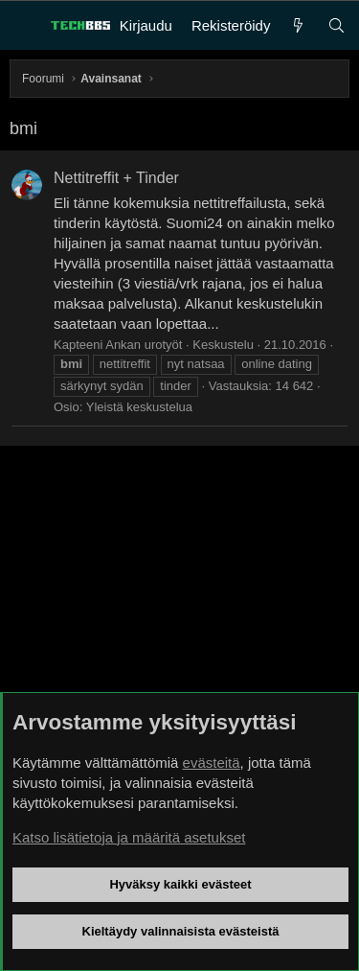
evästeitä (211, 762)
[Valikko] (25, 26)
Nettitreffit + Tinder (116, 178)
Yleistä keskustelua (139, 407)
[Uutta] (298, 25)
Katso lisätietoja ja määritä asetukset (128, 837)
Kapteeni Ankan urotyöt (118, 344)
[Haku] (336, 25)
